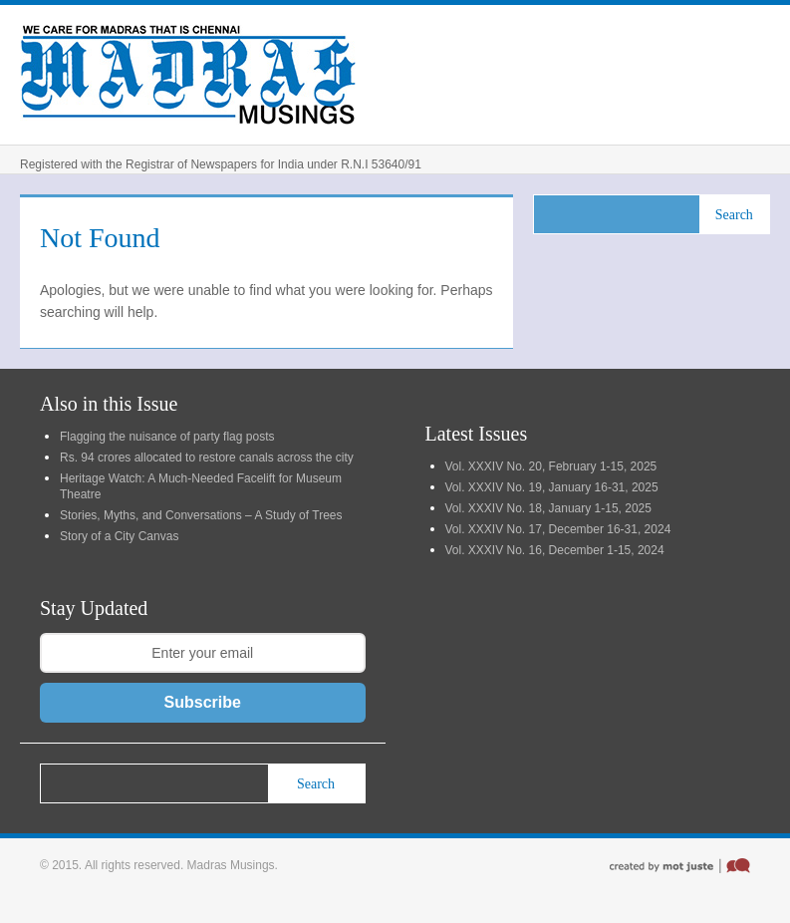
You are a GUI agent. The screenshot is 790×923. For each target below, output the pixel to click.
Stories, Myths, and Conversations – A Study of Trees (201, 515)
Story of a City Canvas (119, 536)
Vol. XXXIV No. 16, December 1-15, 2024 (554, 550)
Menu (750, 75)
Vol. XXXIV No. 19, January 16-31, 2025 (551, 487)
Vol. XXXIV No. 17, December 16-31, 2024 (558, 529)
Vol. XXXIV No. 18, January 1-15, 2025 (548, 508)
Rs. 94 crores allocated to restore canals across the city (207, 457)
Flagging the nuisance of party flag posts (167, 437)
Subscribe (202, 702)
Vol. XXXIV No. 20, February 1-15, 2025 (551, 466)
